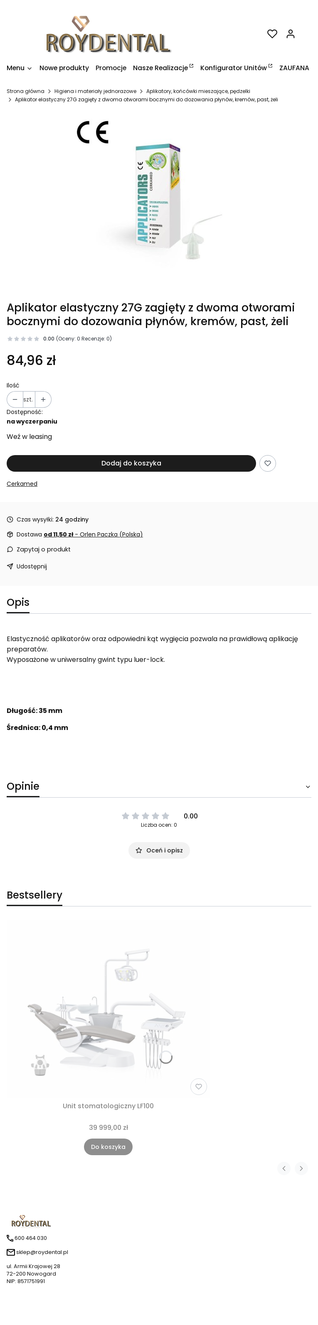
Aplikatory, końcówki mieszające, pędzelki (198, 91)
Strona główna (25, 91)
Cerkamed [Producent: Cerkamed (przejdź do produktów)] (22, 484)
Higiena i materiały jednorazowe (95, 91)
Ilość (13, 385)
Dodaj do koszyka (131, 463)
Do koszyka (108, 1147)
